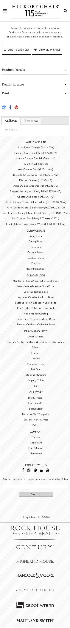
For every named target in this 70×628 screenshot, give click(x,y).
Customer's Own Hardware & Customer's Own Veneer (36, 342)
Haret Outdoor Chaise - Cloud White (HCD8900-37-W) (35, 202)
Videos (36, 425)
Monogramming (35, 363)
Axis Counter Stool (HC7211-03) (35, 169)
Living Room (36, 236)
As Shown (11, 120)
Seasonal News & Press (36, 419)
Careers (36, 437)
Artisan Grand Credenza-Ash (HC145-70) (35, 185)
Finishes (35, 353)
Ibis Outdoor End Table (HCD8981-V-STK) (35, 218)
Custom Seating (35, 252)
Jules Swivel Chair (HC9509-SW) (35, 147)
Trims (36, 385)
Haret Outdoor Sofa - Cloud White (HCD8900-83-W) (35, 224)
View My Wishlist (47, 49)
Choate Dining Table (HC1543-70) (35, 196)
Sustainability (36, 408)
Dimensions (31, 120)
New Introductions (36, 268)
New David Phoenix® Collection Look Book (36, 280)
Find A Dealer (35, 448)
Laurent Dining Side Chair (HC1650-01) (35, 153)
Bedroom (36, 247)
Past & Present (35, 397)
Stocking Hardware (36, 374)
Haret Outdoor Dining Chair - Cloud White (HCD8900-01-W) (36, 213)
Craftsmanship (35, 403)
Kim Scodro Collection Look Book (35, 308)
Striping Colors (36, 380)
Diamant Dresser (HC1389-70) (35, 180)
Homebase (36, 453)
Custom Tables (36, 257)
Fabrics (36, 347)
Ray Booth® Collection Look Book (36, 297)
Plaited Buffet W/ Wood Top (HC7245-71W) (36, 174)
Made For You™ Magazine (35, 414)
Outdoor (36, 263)
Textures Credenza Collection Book (36, 324)
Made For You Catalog (36, 313)
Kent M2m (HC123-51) (36, 164)
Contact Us (36, 442)
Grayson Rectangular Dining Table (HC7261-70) (35, 191)
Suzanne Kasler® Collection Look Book (35, 302)
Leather (36, 358)
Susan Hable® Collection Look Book (36, 319)
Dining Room (36, 241)
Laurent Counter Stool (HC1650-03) (35, 158)
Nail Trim (36, 369)
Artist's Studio (35, 336)
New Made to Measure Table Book (35, 286)
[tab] (10, 121)
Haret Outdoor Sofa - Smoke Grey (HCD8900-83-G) (36, 207)
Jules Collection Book (36, 291)
